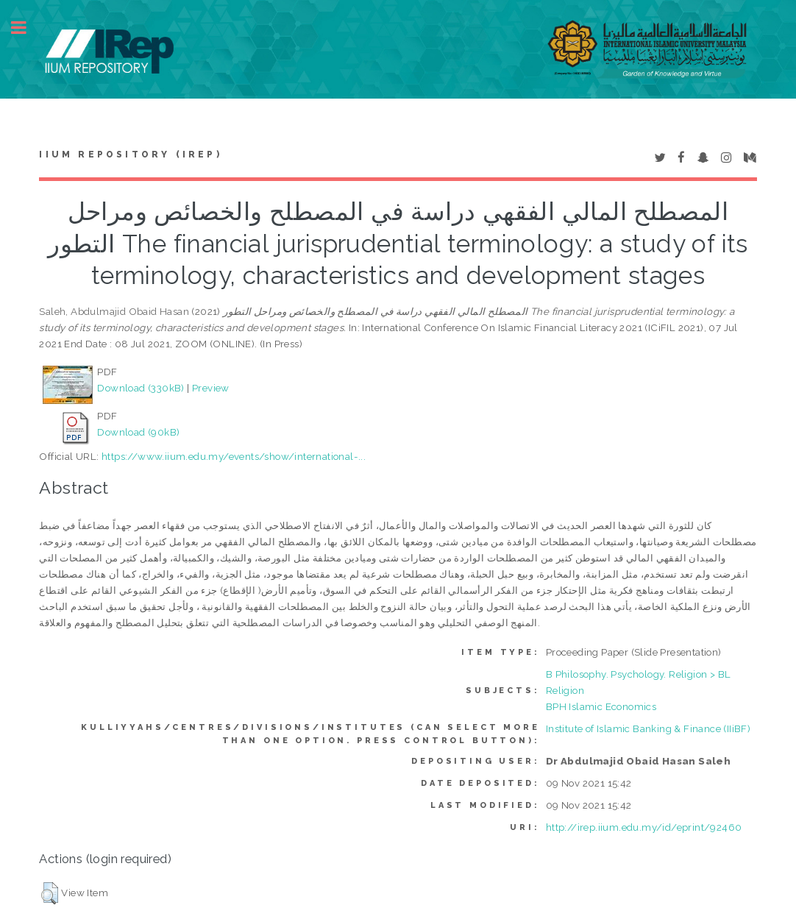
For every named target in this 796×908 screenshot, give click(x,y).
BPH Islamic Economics (601, 706)
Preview (211, 388)
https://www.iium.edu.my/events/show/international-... (234, 456)
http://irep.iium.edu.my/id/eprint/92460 (644, 827)
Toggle (26, 27)
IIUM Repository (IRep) (130, 154)
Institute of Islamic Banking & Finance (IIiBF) (648, 728)
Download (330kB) (140, 388)
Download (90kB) (138, 432)
